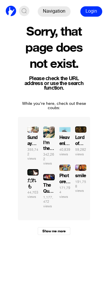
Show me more (53, 231)
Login (91, 11)
